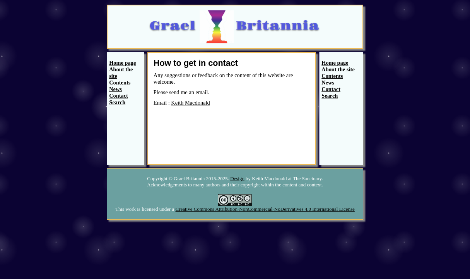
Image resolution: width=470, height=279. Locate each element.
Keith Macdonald (190, 103)
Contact (118, 96)
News (115, 89)
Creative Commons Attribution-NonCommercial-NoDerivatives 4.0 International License (265, 209)
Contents (119, 82)
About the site (338, 69)
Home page (122, 63)
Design (237, 178)
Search (117, 102)
